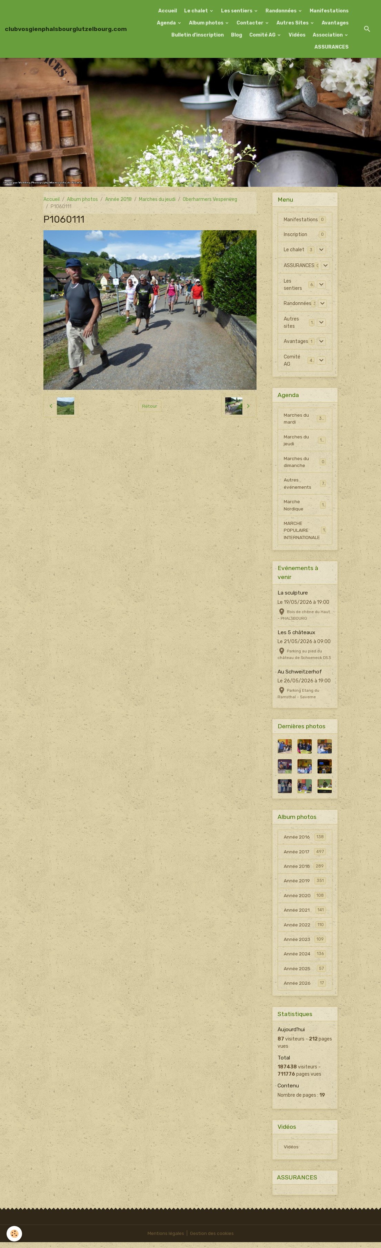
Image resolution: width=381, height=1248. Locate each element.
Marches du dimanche (305, 462)
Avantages (335, 23)
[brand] (66, 28)
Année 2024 (305, 958)
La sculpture (293, 595)
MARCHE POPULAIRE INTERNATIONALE (305, 532)
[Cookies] (14, 1233)
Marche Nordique (305, 507)
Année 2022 (305, 928)
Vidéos (297, 35)
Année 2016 (305, 839)
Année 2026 (305, 987)
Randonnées (281, 11)
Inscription (295, 234)
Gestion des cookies (212, 1239)
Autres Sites (293, 23)
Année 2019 (305, 884)
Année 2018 (118, 199)
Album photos (206, 23)
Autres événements (305, 484)
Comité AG (263, 35)
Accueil (167, 11)
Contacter (250, 23)
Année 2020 (305, 898)
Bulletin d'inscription (197, 35)
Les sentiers (237, 11)
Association (328, 35)
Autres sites (291, 322)
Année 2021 (305, 913)
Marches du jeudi (157, 199)
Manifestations (329, 11)
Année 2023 (305, 943)
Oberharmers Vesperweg (210, 199)
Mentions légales (165, 1239)
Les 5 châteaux (296, 635)
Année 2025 (305, 973)
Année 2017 (305, 854)
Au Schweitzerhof (300, 674)
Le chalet (196, 11)
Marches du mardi (305, 418)
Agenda (167, 23)
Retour (150, 406)
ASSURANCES (331, 47)
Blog (236, 35)
